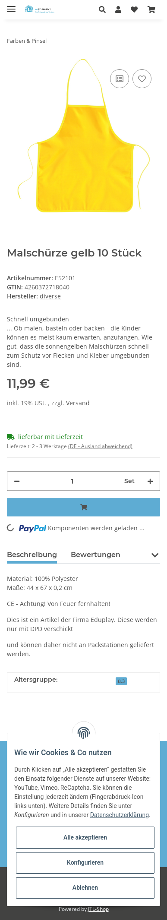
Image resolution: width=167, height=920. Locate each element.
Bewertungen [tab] (95, 555)
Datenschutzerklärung (119, 814)
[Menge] (72, 481)
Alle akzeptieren (85, 837)
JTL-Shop (98, 909)
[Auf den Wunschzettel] (141, 78)
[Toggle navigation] (11, 5)
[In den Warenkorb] (83, 507)
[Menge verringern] (16, 481)
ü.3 (121, 681)
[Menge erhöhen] (150, 481)
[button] (104, 9)
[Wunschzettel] (134, 9)
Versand (78, 403)
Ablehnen (85, 887)
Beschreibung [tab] (32, 555)
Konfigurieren (85, 862)
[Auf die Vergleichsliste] (119, 78)
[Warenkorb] (151, 9)
